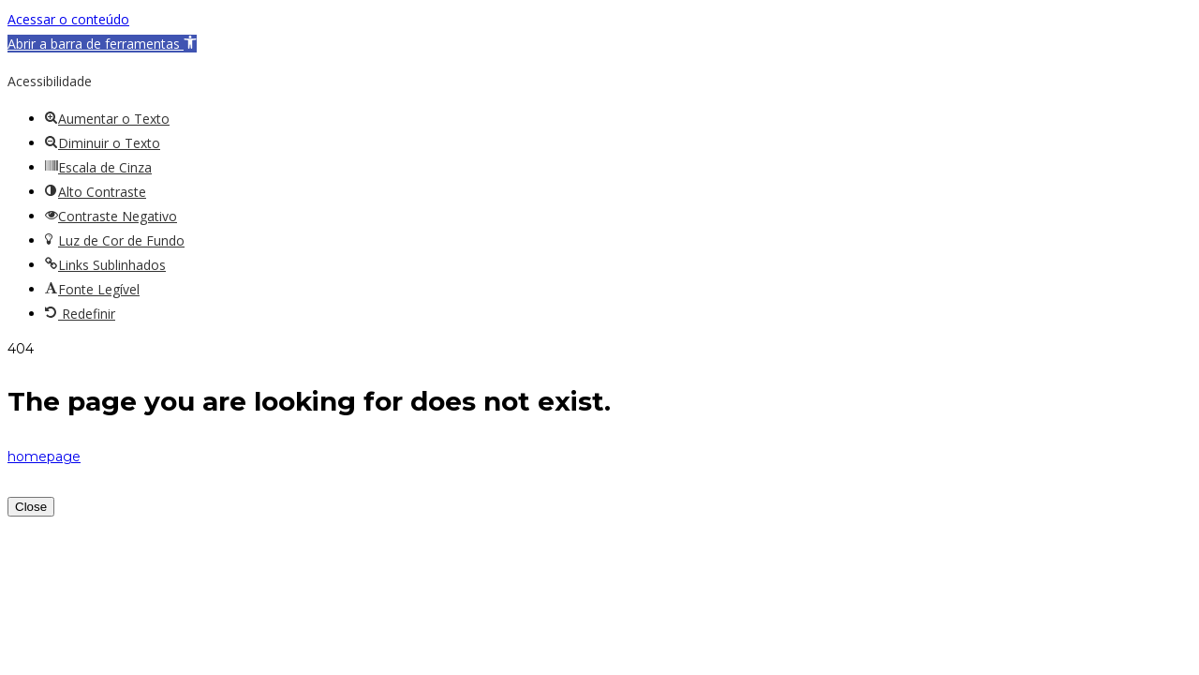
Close (31, 507)
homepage (44, 456)
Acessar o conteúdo (68, 19)
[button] (102, 43)
